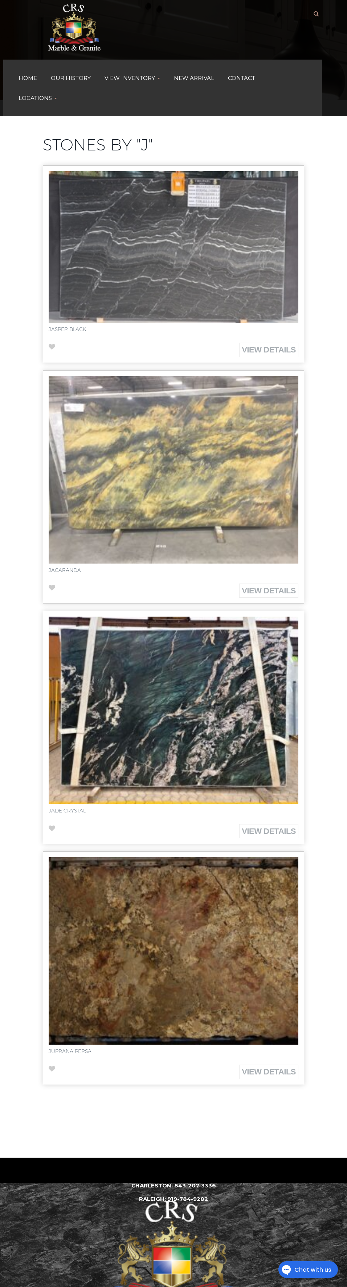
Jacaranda (65, 570)
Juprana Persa (70, 1051)
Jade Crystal (67, 810)
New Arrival (194, 77)
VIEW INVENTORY (132, 77)
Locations (38, 97)
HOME (28, 77)
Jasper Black (67, 329)
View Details (269, 349)
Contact (241, 77)
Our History (71, 77)
